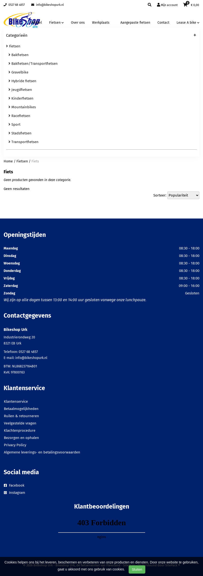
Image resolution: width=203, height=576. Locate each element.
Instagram (14, 492)
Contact (163, 23)
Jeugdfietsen (20, 89)
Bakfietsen (18, 55)
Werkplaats (100, 23)
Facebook (14, 485)
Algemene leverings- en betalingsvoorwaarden (42, 452)
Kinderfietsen (20, 98)
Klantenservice (16, 401)
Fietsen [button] (56, 23)
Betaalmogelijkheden (21, 409)
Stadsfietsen (19, 133)
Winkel (36, 23)
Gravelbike (18, 72)
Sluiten (137, 569)
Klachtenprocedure (19, 430)
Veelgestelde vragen (20, 423)
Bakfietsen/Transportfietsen (33, 63)
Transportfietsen (23, 142)
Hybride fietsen (22, 81)
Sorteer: (159, 195)
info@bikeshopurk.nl (47, 5)
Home (8, 161)
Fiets (35, 161)
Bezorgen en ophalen (21, 438)
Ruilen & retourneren (21, 416)
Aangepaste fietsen (135, 23)
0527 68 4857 (14, 5)
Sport (14, 124)
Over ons (78, 23)
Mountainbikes (22, 107)
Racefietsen (19, 116)
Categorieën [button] (101, 36)
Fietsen (13, 46)
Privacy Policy (15, 445)
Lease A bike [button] (188, 23)
